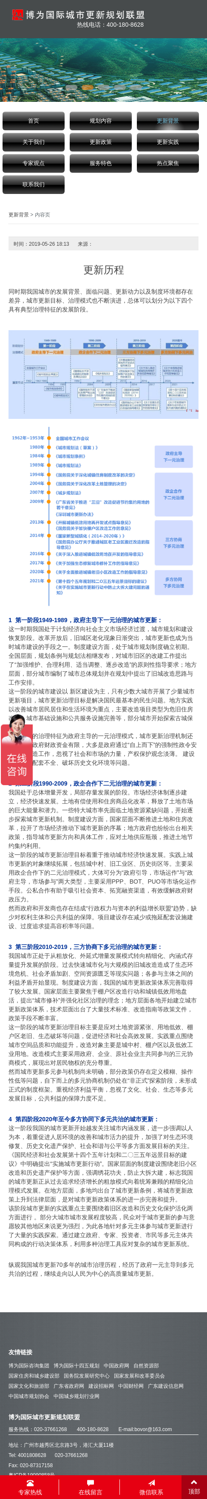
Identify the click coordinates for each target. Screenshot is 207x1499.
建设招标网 (101, 1386)
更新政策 (101, 142)
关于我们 (34, 142)
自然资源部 (146, 1366)
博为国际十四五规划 (76, 1366)
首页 (33, 121)
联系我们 (34, 185)
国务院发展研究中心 (87, 1376)
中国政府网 (116, 1366)
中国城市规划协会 (29, 1396)
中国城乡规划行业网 (76, 1396)
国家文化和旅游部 (29, 1386)
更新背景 (168, 121)
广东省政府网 (69, 1386)
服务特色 (101, 163)
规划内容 (101, 121)
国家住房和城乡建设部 (34, 1376)
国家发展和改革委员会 (139, 1376)
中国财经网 (131, 1386)
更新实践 (168, 142)
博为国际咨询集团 (29, 1366)
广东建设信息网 (166, 1386)
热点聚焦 (168, 163)
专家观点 (34, 163)
